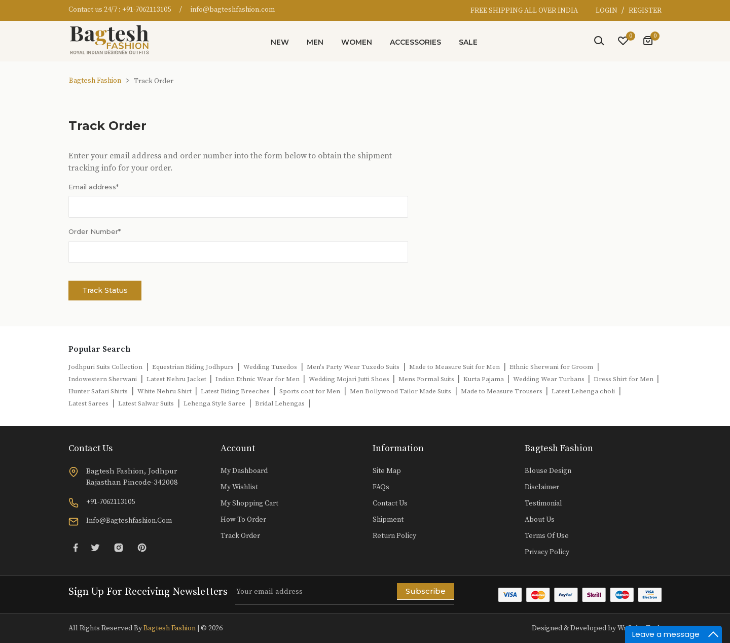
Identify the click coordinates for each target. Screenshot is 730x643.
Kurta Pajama (484, 379)
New (280, 42)
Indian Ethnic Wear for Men (258, 379)
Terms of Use (547, 535)
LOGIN (607, 10)
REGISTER (645, 10)
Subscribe (426, 591)
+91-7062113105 (146, 9)
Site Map (387, 471)
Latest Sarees (88, 403)
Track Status (105, 290)
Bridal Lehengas (280, 403)
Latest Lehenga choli (583, 391)
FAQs (381, 487)
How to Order (243, 519)
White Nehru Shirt (165, 391)
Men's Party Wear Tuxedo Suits (353, 367)
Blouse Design (548, 471)
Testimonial (543, 503)
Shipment (388, 519)
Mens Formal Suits (427, 379)
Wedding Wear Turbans (549, 379)
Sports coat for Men (309, 391)
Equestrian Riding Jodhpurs (193, 367)
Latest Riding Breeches (235, 391)
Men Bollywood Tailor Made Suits (400, 391)
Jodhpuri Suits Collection (105, 367)
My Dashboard (244, 471)
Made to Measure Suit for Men (454, 367)
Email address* (93, 187)
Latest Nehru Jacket (177, 379)
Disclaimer (542, 487)
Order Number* (94, 231)
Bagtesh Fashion (95, 80)
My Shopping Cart (249, 503)
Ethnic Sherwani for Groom (551, 367)
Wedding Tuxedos (270, 367)
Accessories (415, 42)
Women (356, 42)
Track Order (240, 535)
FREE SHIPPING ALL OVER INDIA (524, 10)
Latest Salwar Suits (146, 403)
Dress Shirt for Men (624, 379)
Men (315, 42)
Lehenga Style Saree (214, 403)
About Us (540, 519)
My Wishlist (239, 487)
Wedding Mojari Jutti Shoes (350, 379)
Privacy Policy (547, 552)
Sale (468, 42)
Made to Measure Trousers (502, 391)
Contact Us (390, 503)
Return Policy (394, 535)
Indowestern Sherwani (102, 379)
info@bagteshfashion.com (233, 9)
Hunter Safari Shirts (98, 391)
